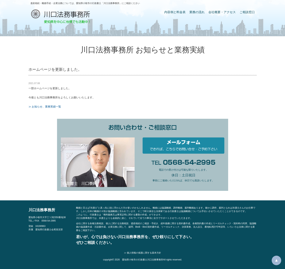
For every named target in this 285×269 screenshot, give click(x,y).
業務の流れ (197, 12)
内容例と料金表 (175, 12)
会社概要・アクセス (222, 12)
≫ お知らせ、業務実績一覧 (45, 106)
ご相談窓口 (247, 12)
